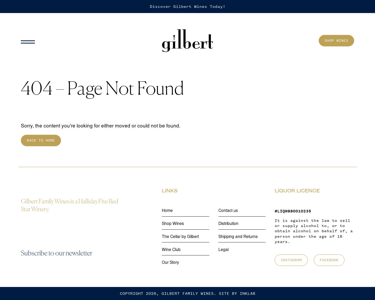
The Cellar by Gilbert (180, 237)
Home (167, 211)
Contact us (228, 211)
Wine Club (171, 250)
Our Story (170, 263)
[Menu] (30, 40)
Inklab (247, 293)
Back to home (41, 140)
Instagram (291, 260)
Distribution (228, 224)
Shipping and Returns (238, 237)
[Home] (187, 40)
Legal (223, 250)
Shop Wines (336, 40)
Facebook (329, 260)
